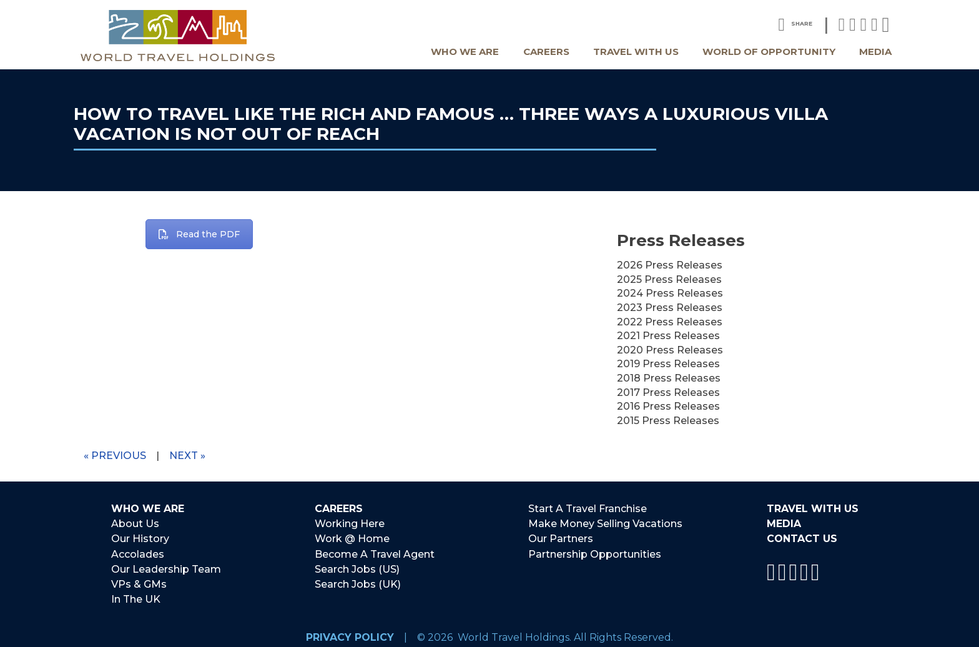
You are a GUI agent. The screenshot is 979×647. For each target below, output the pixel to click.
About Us (135, 523)
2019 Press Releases (668, 364)
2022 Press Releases (669, 322)
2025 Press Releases (669, 279)
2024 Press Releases (670, 293)
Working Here (350, 523)
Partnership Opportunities (594, 551)
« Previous (115, 456)
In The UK (135, 594)
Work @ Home (352, 537)
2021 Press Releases (668, 336)
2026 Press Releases (669, 265)
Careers (546, 51)
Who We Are (465, 51)
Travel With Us (636, 51)
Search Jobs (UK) (358, 579)
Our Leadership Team (166, 565)
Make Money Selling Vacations (605, 523)
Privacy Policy (350, 630)
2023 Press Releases (669, 308)
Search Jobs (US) (357, 565)
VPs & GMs (139, 579)
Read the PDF (199, 234)
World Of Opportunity (768, 51)
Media (875, 51)
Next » (187, 456)
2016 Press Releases (668, 406)
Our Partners (560, 537)
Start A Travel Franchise (587, 509)
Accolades (137, 551)
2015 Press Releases (668, 421)
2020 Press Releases (670, 350)
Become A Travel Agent (375, 551)
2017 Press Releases (668, 392)
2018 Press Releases (669, 378)
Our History (140, 537)
